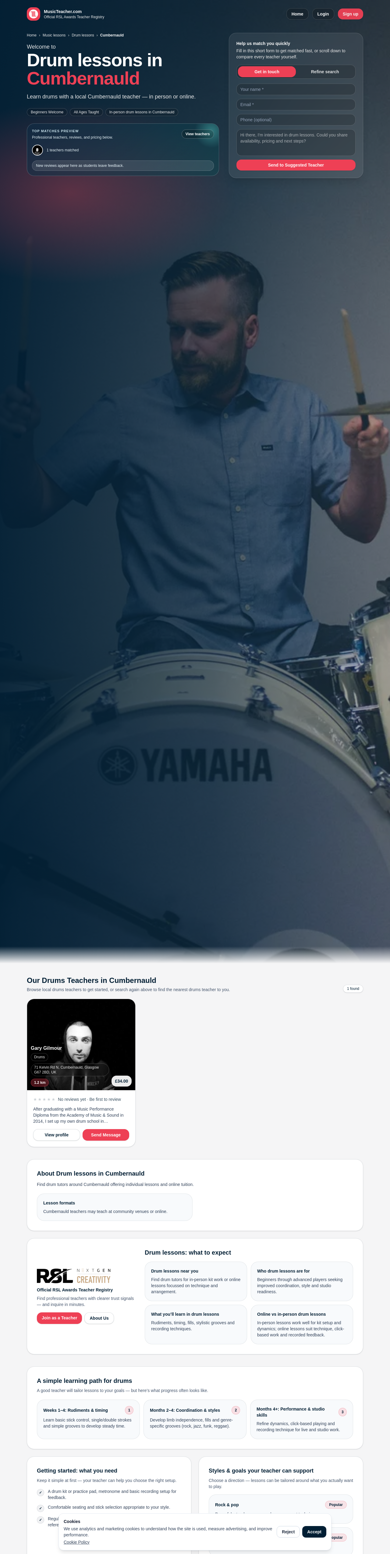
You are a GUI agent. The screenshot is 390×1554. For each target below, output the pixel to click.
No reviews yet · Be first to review (89, 1099)
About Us (99, 1318)
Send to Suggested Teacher (296, 165)
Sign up (350, 14)
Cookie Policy (77, 1542)
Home (297, 14)
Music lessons (54, 35)
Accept (314, 1531)
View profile (57, 1134)
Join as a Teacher (59, 1317)
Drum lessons (83, 35)
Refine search (325, 71)
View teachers (198, 134)
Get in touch (266, 71)
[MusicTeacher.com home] (65, 14)
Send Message (106, 1134)
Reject (288, 1531)
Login (323, 14)
